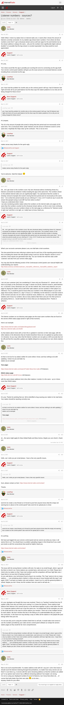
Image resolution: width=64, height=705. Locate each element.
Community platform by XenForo (16, 703)
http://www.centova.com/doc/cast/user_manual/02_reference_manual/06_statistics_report (29, 267)
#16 (62, 499)
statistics (28, 18)
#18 (62, 564)
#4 (62, 104)
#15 (62, 470)
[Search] (62, 8)
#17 (62, 521)
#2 (62, 60)
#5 (62, 141)
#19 (62, 599)
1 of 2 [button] (3, 22)
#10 (62, 313)
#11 (62, 353)
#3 (62, 84)
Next (10, 22)
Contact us (4, 699)
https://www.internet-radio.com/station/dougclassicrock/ (18, 327)
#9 (62, 279)
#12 (62, 393)
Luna (4, 18)
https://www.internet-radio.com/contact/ (32, 483)
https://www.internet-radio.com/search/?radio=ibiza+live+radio (20, 369)
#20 (62, 664)
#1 (62, 34)
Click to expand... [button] (32, 243)
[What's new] (58, 8)
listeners (22, 18)
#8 (62, 222)
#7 (62, 186)
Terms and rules (14, 699)
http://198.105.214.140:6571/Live (11, 375)
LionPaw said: (6, 108)
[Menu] (2, 7)
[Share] (59, 34)
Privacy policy (24, 699)
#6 (62, 161)
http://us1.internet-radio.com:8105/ (12, 329)
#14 (62, 454)
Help (31, 699)
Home (35, 699)
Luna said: (5, 226)
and (11, 148)
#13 (62, 434)
